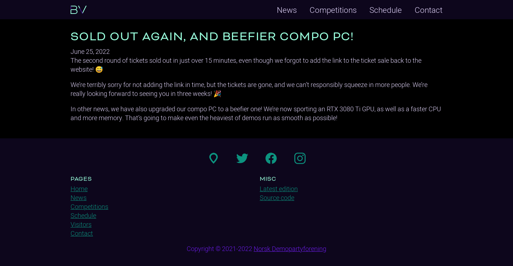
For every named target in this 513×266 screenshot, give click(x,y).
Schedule (385, 9)
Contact (428, 9)
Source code (277, 197)
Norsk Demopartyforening (290, 248)
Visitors (81, 224)
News (287, 9)
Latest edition (279, 188)
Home (79, 188)
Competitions (333, 9)
